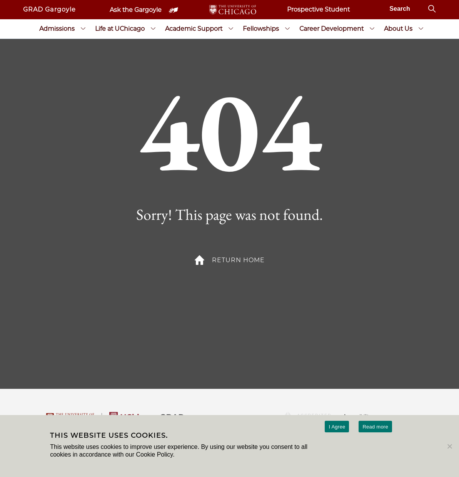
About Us (398, 28)
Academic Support (193, 28)
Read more (375, 427)
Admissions (57, 28)
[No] (449, 446)
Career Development (331, 28)
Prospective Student (318, 9)
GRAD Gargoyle (49, 9)
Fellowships (261, 28)
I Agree (337, 427)
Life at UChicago (120, 28)
